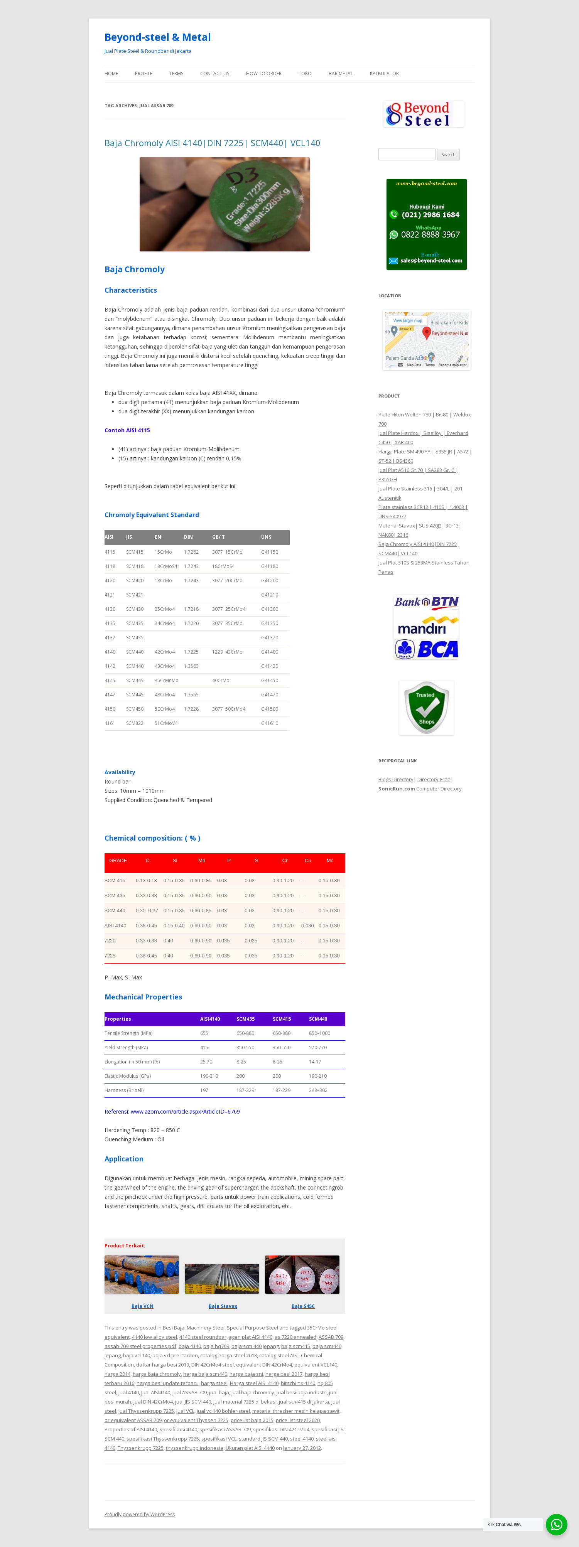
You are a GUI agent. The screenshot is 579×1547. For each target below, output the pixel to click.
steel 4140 (302, 1438)
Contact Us (214, 73)
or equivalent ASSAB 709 (133, 1420)
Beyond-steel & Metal (158, 37)
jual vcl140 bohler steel (223, 1410)
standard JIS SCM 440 (263, 1438)
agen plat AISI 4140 (250, 1336)
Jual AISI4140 (155, 1392)
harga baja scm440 (205, 1373)
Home (111, 73)
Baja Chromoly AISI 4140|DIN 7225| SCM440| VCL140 (213, 142)
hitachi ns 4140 (298, 1383)
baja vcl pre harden (175, 1355)
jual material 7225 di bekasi (245, 1401)
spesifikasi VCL (218, 1438)
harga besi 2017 (283, 1373)
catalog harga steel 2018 (228, 1355)
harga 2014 (117, 1373)
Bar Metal (341, 73)
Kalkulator (384, 73)
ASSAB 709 (331, 1336)
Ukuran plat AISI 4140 (250, 1447)
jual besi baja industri (302, 1392)
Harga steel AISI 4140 (254, 1383)
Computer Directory (439, 788)
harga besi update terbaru (168, 1383)
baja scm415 (295, 1346)
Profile (143, 73)
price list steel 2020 (298, 1420)
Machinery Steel (206, 1327)
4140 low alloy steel (154, 1336)
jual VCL (185, 1410)
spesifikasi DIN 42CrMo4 (281, 1429)
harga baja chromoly (157, 1373)
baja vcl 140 (136, 1355)
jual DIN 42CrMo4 (153, 1401)
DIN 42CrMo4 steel (212, 1364)
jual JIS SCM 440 (193, 1401)
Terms (176, 73)
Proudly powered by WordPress (140, 1514)
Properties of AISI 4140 (131, 1429)
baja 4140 (190, 1346)
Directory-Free (434, 779)
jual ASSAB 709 (189, 1392)
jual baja (219, 1392)
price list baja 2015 (252, 1420)
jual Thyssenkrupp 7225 (146, 1410)
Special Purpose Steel (252, 1327)
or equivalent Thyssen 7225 (196, 1420)
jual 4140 (128, 1392)
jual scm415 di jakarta (304, 1401)
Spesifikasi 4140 (178, 1429)
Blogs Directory (396, 779)
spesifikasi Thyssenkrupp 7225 (163, 1438)
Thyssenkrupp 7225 (141, 1447)
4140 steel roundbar (202, 1336)
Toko (305, 73)
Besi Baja (173, 1327)
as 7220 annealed (295, 1336)
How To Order (264, 73)
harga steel (214, 1383)
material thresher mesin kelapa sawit (295, 1410)
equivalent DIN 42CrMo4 (264, 1364)
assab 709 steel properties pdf (140, 1346)
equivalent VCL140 (315, 1364)
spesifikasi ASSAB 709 (225, 1429)
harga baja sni (246, 1373)
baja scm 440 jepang (255, 1346)
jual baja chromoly (252, 1392)
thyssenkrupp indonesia (194, 1447)
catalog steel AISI (279, 1355)
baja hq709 (216, 1346)
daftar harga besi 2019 (162, 1364)
